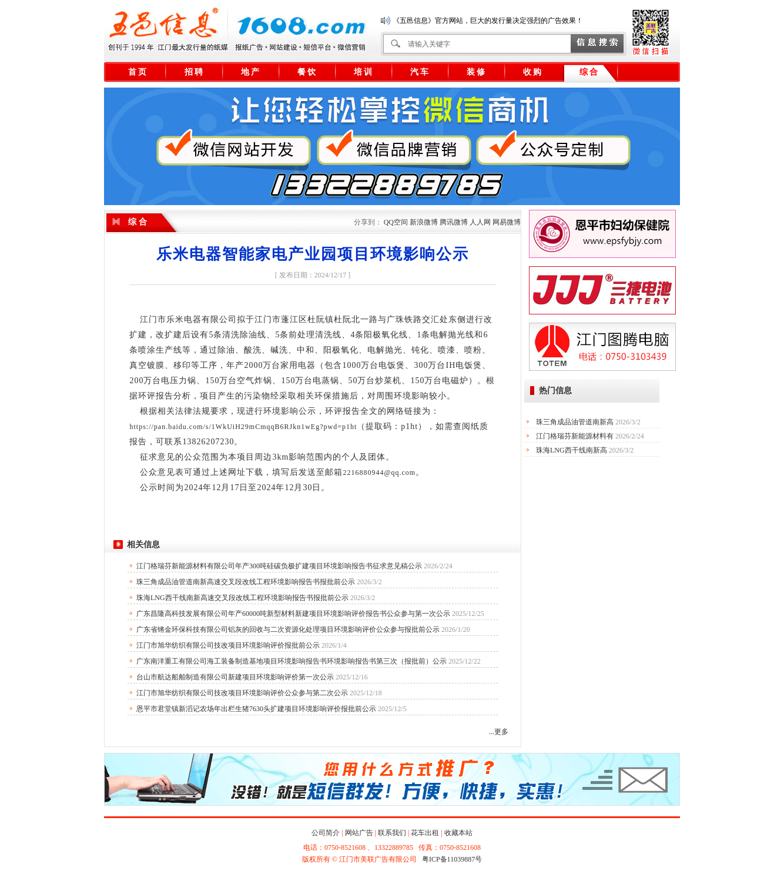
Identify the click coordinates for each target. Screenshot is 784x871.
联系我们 (392, 833)
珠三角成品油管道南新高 (575, 422)
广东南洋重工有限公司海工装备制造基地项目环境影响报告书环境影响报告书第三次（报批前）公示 (291, 661)
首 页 (137, 72)
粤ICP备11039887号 (452, 859)
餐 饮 (306, 72)
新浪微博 (424, 222)
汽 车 (419, 72)
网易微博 (506, 222)
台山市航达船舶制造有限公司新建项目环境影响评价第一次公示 (235, 677)
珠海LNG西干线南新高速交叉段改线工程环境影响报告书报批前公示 (242, 598)
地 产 (250, 72)
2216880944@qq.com (379, 472)
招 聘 (194, 72)
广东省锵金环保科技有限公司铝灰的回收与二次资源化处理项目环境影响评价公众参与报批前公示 (288, 629)
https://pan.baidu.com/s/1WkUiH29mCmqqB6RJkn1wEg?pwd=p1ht (243, 427)
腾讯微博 (454, 222)
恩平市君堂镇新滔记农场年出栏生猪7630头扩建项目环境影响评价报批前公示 (256, 709)
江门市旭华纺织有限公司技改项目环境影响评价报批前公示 (228, 645)
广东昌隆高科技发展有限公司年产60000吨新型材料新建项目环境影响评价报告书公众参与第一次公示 (293, 613)
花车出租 (425, 833)
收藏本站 (458, 833)
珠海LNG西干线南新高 (571, 450)
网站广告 (359, 833)
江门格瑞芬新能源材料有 (575, 436)
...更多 (498, 732)
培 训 (363, 72)
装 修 (476, 72)
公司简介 (325, 833)
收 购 (532, 72)
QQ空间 (396, 222)
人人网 (480, 222)
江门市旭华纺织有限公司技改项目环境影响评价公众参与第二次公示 (242, 693)
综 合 (588, 72)
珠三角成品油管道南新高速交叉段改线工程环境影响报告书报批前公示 (245, 582)
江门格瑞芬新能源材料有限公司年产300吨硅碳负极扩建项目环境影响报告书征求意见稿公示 (279, 566)
